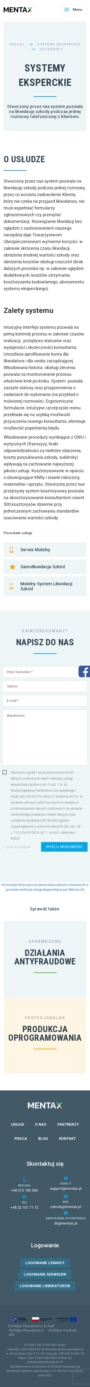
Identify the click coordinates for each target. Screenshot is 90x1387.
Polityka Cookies (63, 1330)
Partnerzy (68, 1124)
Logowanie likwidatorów (45, 1286)
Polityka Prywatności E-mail (31, 1326)
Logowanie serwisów (45, 1274)
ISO (12, 1335)
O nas (40, 1124)
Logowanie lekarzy (45, 1263)
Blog (43, 1138)
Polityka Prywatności (26, 1330)
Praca (20, 1138)
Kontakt (67, 1138)
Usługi (17, 44)
